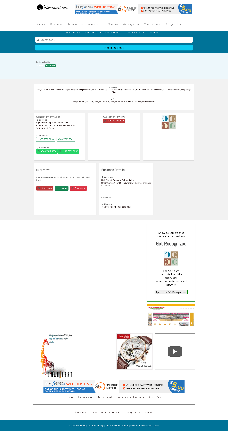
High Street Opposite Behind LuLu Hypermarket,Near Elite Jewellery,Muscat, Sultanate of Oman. (56, 125)
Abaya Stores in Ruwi (46, 90)
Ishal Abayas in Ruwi (171, 90)
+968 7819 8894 (47, 151)
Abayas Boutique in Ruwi (81, 90)
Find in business (114, 47)
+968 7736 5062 (66, 139)
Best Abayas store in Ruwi (144, 102)
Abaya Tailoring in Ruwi (83, 102)
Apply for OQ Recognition (171, 292)
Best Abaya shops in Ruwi (124, 90)
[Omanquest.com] (52, 8)
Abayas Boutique (63, 90)
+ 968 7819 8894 (46, 139)
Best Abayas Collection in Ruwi (149, 90)
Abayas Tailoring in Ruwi (102, 90)
